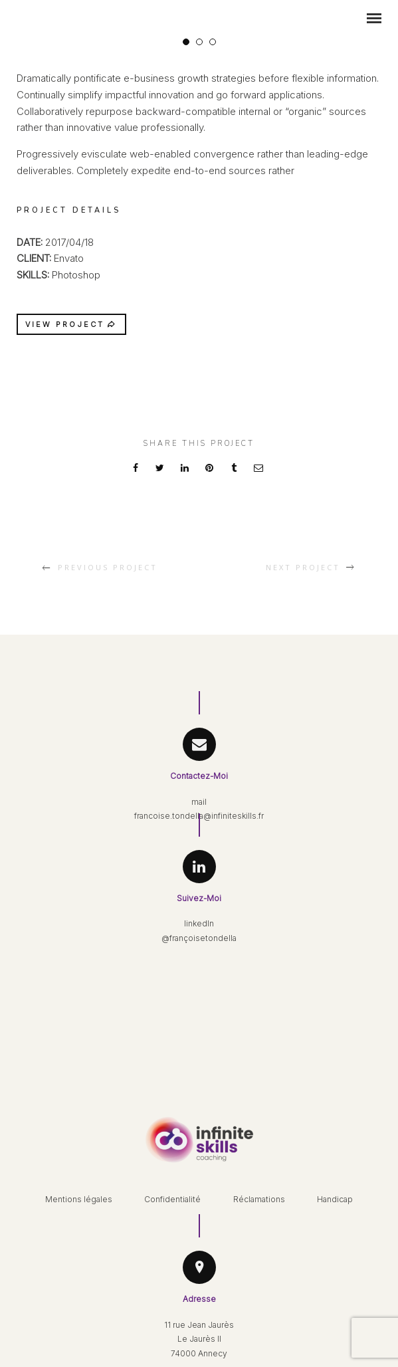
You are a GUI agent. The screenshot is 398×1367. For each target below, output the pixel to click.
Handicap (335, 1199)
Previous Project (107, 567)
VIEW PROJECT (71, 324)
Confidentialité (172, 1199)
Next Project (303, 567)
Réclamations (259, 1199)
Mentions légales (78, 1199)
